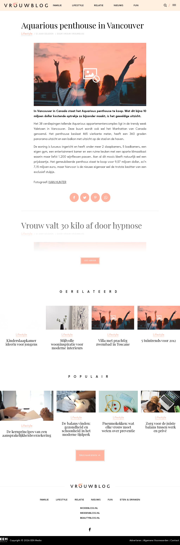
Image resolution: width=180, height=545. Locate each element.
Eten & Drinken (130, 499)
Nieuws (118, 5)
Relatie (98, 5)
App (105, 197)
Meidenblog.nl (90, 513)
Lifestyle (78, 5)
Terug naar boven (88, 458)
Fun (136, 5)
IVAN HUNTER (57, 182)
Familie (57, 5)
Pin (95, 197)
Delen (74, 197)
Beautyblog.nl (90, 518)
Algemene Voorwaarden (155, 540)
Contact (174, 540)
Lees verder (90, 262)
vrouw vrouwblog (73, 34)
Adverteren (135, 540)
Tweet (84, 197)
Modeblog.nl (89, 508)
